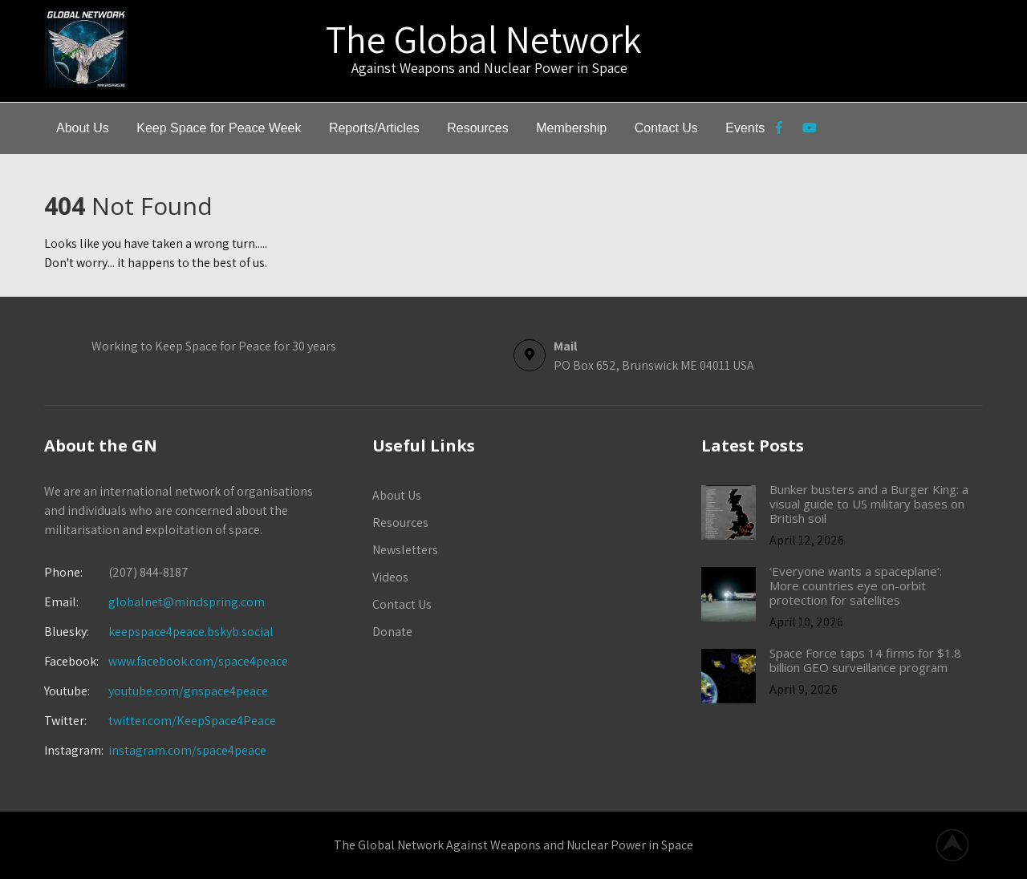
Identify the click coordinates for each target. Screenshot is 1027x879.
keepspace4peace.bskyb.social (191, 631)
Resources (477, 128)
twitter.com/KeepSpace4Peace (192, 720)
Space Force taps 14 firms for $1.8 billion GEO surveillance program (865, 660)
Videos (390, 577)
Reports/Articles (374, 128)
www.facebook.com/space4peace (198, 661)
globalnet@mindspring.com (154, 601)
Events (745, 128)
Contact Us (666, 128)
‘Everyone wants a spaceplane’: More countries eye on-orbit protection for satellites (855, 585)
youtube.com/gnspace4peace (188, 691)
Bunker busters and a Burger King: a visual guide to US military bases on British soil (868, 503)
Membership (571, 128)
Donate (392, 631)
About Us (82, 128)
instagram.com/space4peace (187, 750)
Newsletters (405, 549)
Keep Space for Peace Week (218, 128)
